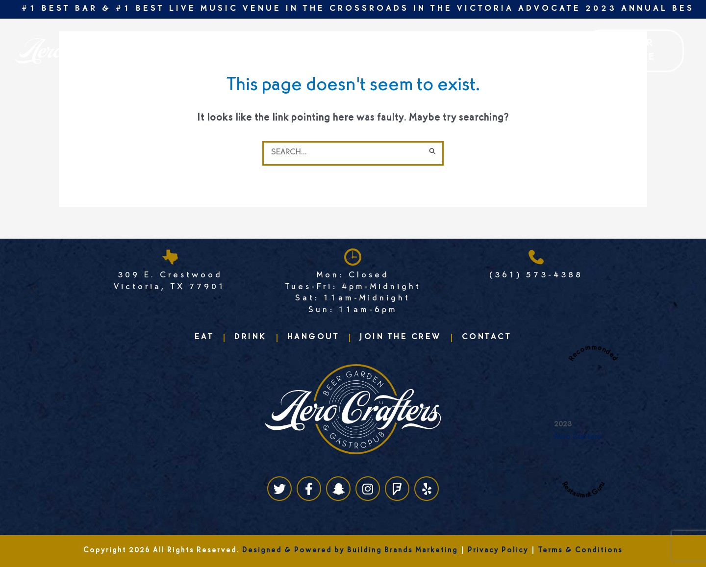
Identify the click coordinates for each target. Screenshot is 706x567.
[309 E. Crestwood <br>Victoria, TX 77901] (169, 257)
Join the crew (297, 50)
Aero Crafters (577, 438)
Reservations (374, 50)
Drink (189, 50)
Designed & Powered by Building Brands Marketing (350, 551)
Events (235, 50)
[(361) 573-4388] (536, 257)
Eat (152, 50)
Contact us (447, 50)
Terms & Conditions (580, 551)
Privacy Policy (498, 551)
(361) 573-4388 (536, 275)
